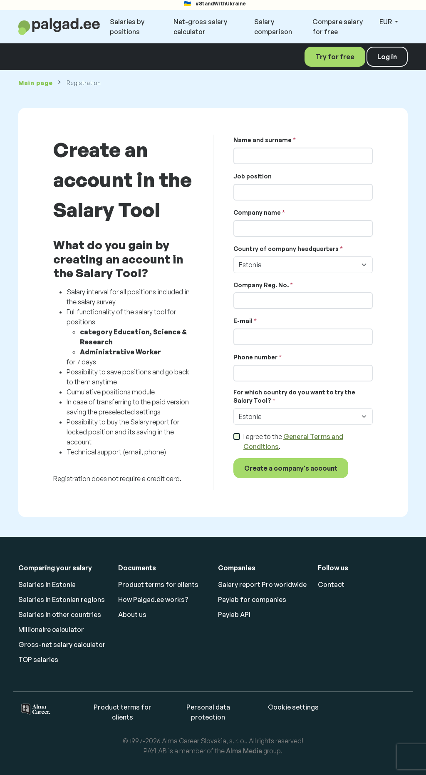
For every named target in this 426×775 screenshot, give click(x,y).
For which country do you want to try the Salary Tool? (294, 396)
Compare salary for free (337, 27)
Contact (331, 584)
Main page (35, 82)
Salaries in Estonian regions (61, 599)
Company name (257, 212)
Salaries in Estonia (47, 584)
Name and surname (262, 139)
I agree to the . (293, 441)
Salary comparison (273, 27)
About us (132, 614)
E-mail (243, 320)
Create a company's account (290, 468)
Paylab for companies (252, 599)
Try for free (334, 57)
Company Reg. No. (261, 284)
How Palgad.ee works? (153, 599)
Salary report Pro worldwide (262, 584)
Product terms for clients (158, 584)
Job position (252, 176)
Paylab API (234, 614)
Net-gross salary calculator (200, 27)
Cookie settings (293, 707)
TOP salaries (38, 659)
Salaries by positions (127, 27)
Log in (387, 57)
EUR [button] (386, 22)
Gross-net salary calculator (62, 644)
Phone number (255, 357)
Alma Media (244, 751)
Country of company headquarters (286, 248)
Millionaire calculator (51, 629)
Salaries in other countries (59, 614)
